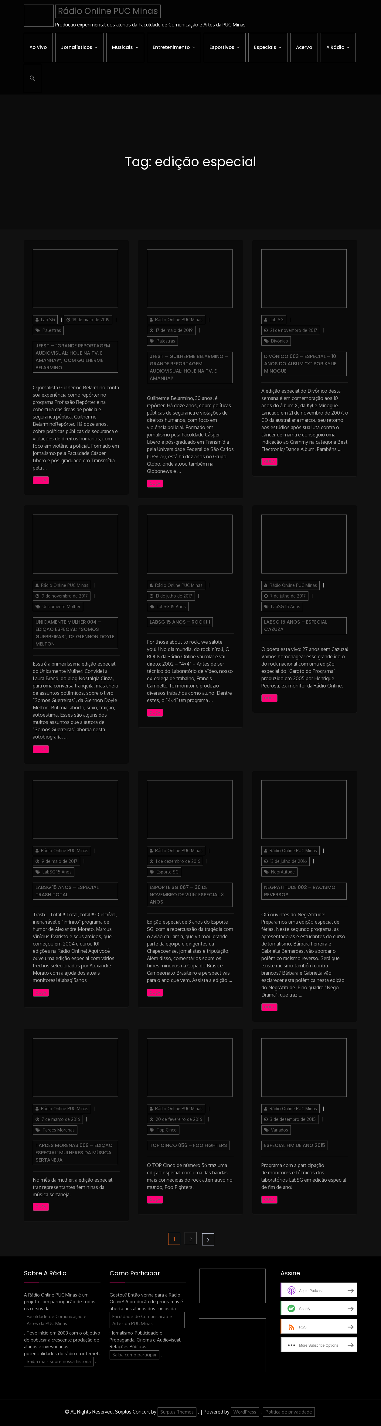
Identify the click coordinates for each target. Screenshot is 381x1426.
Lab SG (48, 319)
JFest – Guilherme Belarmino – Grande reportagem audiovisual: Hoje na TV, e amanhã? (189, 367)
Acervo (304, 47)
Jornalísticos (76, 47)
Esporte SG (168, 871)
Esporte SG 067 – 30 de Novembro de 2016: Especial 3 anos (187, 894)
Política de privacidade (289, 1412)
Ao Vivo (38, 47)
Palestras (52, 330)
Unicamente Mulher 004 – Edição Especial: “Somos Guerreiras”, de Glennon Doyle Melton (75, 632)
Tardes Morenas (59, 1129)
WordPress (244, 1412)
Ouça (41, 480)
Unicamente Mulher (61, 606)
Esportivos (221, 47)
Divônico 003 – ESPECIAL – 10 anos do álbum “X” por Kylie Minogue (300, 364)
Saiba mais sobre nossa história (59, 1362)
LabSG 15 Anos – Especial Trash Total (67, 891)
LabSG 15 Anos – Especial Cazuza (295, 625)
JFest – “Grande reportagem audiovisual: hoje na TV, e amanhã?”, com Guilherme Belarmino (73, 357)
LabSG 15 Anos (171, 606)
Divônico (279, 341)
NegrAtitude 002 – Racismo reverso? (299, 891)
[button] (32, 78)
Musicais (122, 47)
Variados (279, 1129)
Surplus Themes (177, 1412)
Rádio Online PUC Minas (108, 11)
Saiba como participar (134, 1355)
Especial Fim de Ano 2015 (294, 1145)
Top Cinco (167, 1129)
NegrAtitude (283, 871)
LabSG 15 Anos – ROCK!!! (180, 621)
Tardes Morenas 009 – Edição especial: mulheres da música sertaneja (74, 1152)
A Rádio (335, 47)
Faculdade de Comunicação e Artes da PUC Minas (57, 1320)
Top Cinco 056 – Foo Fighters (188, 1145)
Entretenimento (171, 47)
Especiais (265, 47)
